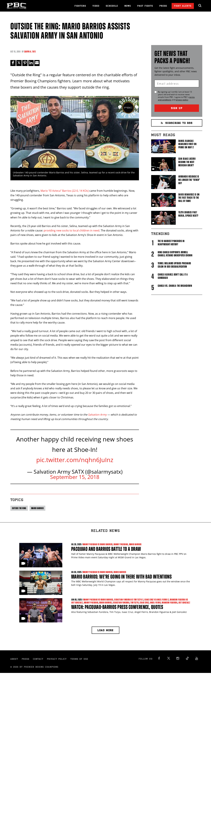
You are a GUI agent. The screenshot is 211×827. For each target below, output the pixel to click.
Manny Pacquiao (121, 544)
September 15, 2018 (74, 476)
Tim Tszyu (134, 602)
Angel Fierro (155, 602)
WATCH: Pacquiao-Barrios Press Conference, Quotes (117, 607)
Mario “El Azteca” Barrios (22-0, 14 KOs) (65, 191)
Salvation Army (97, 414)
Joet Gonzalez (184, 602)
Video (95, 6)
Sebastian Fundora (121, 602)
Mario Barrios (37, 508)
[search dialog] (200, 5)
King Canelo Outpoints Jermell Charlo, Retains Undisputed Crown (175, 254)
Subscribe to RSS (177, 123)
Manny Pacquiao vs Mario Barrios (98, 544)
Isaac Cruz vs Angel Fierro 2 (156, 599)
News (127, 6)
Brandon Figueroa (169, 602)
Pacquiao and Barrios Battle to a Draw (106, 549)
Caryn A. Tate (30, 51)
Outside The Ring (19, 508)
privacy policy (182, 99)
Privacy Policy (57, 659)
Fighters (80, 6)
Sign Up (176, 108)
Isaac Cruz (144, 602)
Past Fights (145, 6)
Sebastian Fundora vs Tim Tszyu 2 (128, 599)
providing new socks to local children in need (71, 230)
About (14, 659)
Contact (38, 659)
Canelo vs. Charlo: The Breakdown (175, 285)
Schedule (112, 6)
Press (163, 6)
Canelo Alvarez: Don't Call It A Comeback (173, 276)
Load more (105, 630)
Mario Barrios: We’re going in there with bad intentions (121, 577)
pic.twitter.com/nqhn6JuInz (74, 460)
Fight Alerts (182, 6)
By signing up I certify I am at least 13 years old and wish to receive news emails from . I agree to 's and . (176, 96)
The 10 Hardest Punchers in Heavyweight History (171, 242)
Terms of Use (79, 659)
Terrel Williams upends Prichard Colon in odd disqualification (174, 265)
